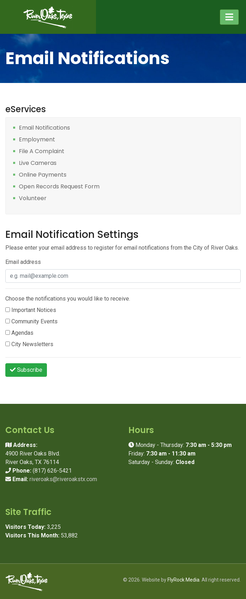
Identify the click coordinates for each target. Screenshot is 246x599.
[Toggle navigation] (229, 17)
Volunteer (33, 198)
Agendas (19, 332)
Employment (37, 139)
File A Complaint (41, 151)
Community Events (31, 321)
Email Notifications (44, 128)
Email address (23, 262)
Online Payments (42, 175)
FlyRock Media (183, 580)
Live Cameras (38, 163)
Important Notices (30, 310)
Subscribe (26, 369)
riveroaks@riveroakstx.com (63, 479)
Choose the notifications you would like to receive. (67, 298)
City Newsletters (29, 344)
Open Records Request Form (59, 186)
